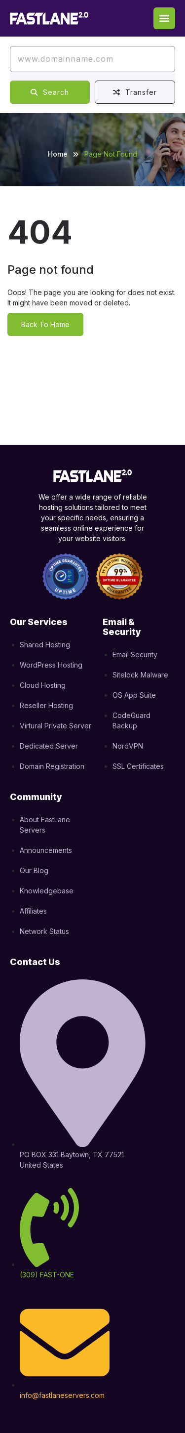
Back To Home (45, 324)
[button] (164, 18)
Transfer (135, 92)
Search (50, 92)
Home (58, 154)
